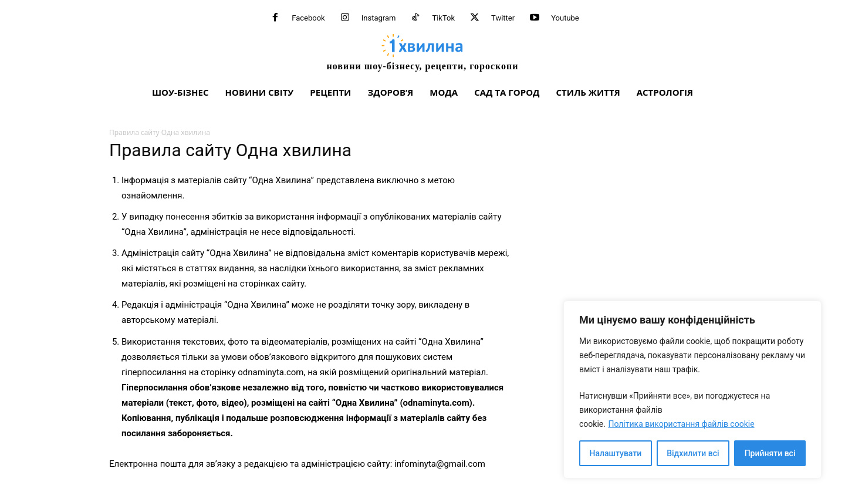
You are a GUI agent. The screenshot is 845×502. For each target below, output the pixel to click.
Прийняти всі (770, 453)
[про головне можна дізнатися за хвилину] (422, 52)
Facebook (308, 18)
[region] (692, 390)
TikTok (443, 18)
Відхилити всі (693, 453)
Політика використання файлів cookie (681, 424)
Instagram (378, 18)
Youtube (565, 18)
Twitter (503, 18)
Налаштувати (616, 453)
